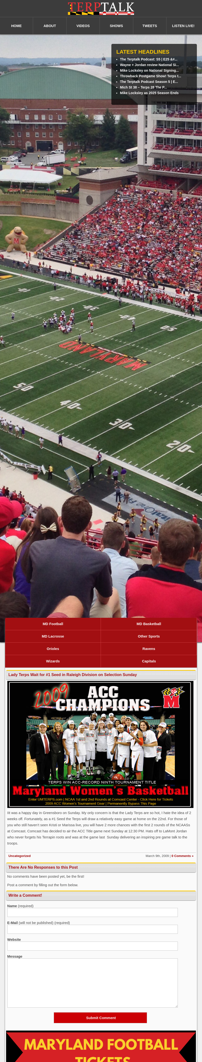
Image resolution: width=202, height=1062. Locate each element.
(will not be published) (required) (38, 923)
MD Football (53, 624)
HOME (16, 26)
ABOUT (49, 26)
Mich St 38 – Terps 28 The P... (143, 87)
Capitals (149, 661)
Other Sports (149, 636)
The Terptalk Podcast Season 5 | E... (149, 82)
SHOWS (116, 26)
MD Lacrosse (53, 636)
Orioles (53, 649)
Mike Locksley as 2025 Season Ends (149, 93)
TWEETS (149, 26)
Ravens (148, 649)
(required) (20, 906)
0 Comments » (182, 856)
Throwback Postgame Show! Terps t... (150, 76)
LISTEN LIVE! (183, 26)
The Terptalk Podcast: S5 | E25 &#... (148, 59)
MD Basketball (149, 624)
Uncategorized (20, 856)
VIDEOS (83, 26)
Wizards (53, 661)
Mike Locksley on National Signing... (149, 70)
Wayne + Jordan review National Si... (149, 65)
